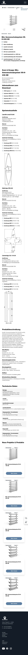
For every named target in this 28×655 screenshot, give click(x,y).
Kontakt (3, 632)
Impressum (4, 643)
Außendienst (4, 633)
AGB (3, 640)
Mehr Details (14, 473)
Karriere (3, 635)
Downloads (4, 636)
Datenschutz (4, 642)
